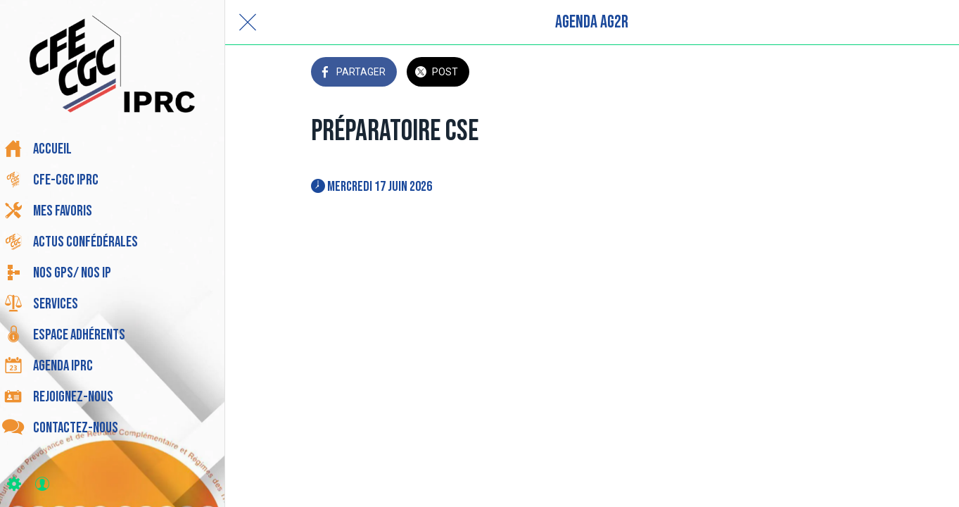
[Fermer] (247, 22)
